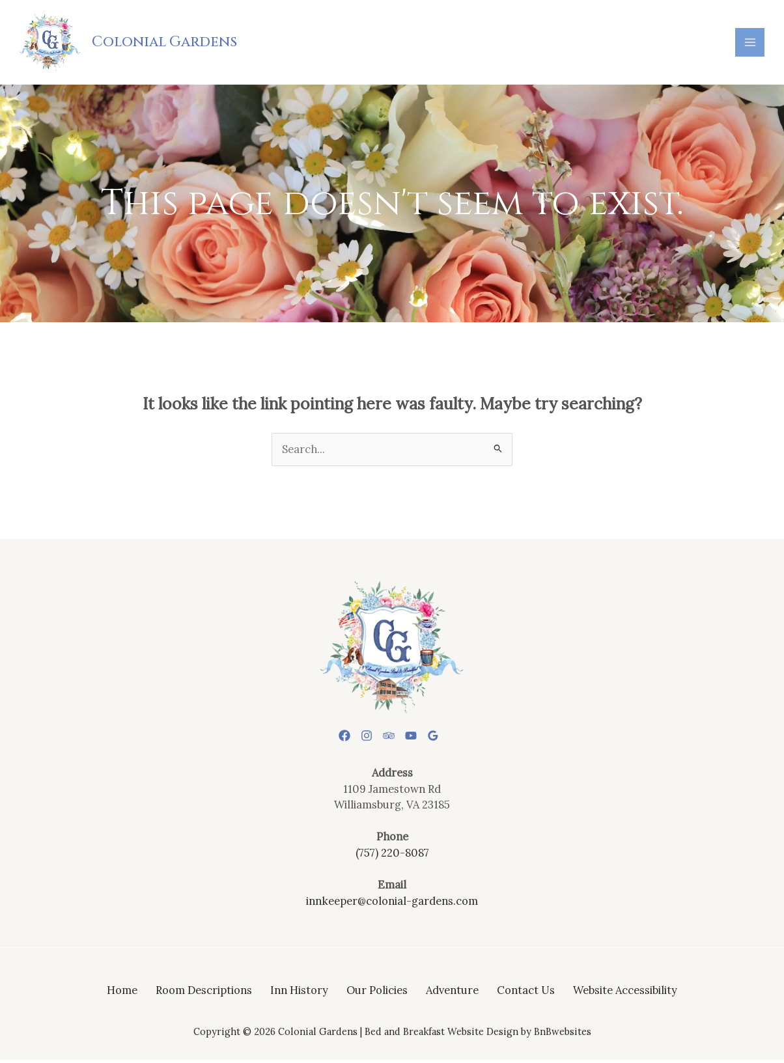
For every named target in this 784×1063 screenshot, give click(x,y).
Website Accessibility (625, 993)
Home (122, 993)
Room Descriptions (204, 993)
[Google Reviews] (443, 739)
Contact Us (526, 993)
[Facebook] (334, 739)
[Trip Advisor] (389, 739)
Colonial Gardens (167, 43)
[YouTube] (416, 739)
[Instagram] (361, 739)
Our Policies (377, 993)
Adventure (452, 993)
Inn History (299, 993)
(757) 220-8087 (392, 856)
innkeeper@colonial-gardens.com (392, 904)
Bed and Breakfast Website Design (441, 1035)
